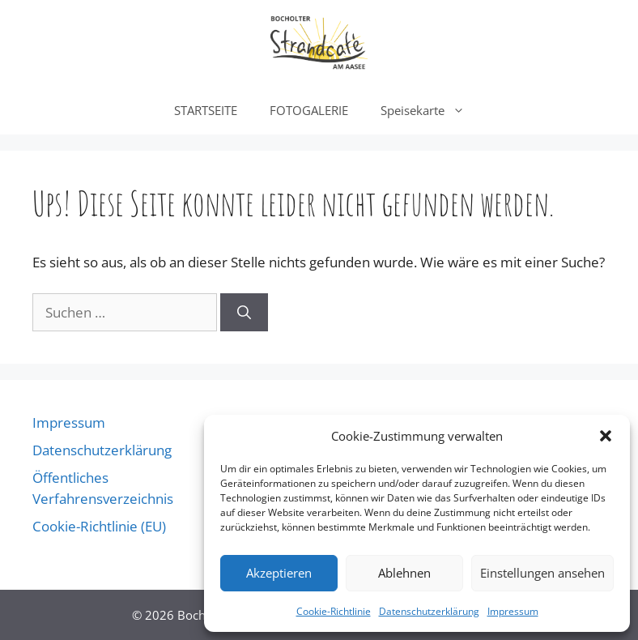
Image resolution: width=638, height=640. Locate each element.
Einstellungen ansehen (542, 573)
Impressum (512, 611)
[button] (606, 436)
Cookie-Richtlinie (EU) (99, 526)
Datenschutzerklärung (429, 611)
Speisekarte (431, 110)
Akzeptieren (279, 573)
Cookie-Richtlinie (333, 611)
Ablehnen (404, 573)
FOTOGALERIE (309, 110)
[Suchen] (244, 312)
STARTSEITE (205, 110)
